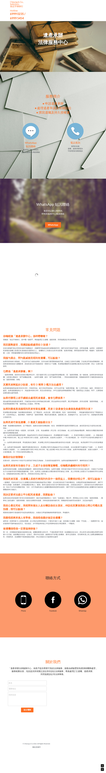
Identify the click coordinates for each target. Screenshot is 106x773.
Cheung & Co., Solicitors (17, 3)
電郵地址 (12, 705)
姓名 (10, 699)
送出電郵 (27, 726)
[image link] (27, 616)
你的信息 (12, 711)
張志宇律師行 (16, 6)
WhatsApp (53, 225)
